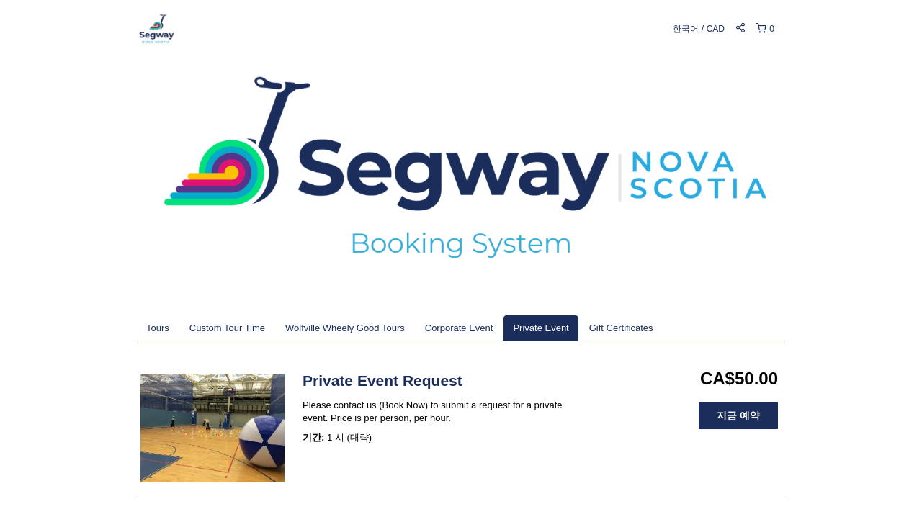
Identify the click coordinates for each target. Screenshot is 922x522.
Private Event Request (382, 380)
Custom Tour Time (227, 328)
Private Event (540, 328)
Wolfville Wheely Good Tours (345, 328)
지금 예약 (738, 415)
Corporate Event (459, 328)
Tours (157, 328)
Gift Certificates (621, 328)
